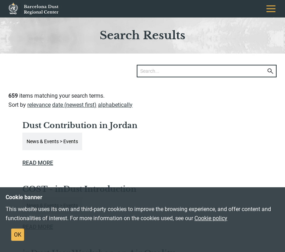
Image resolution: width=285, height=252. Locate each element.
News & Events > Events (52, 141)
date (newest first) (74, 105)
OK (17, 234)
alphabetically (115, 105)
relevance (39, 105)
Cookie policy (210, 218)
